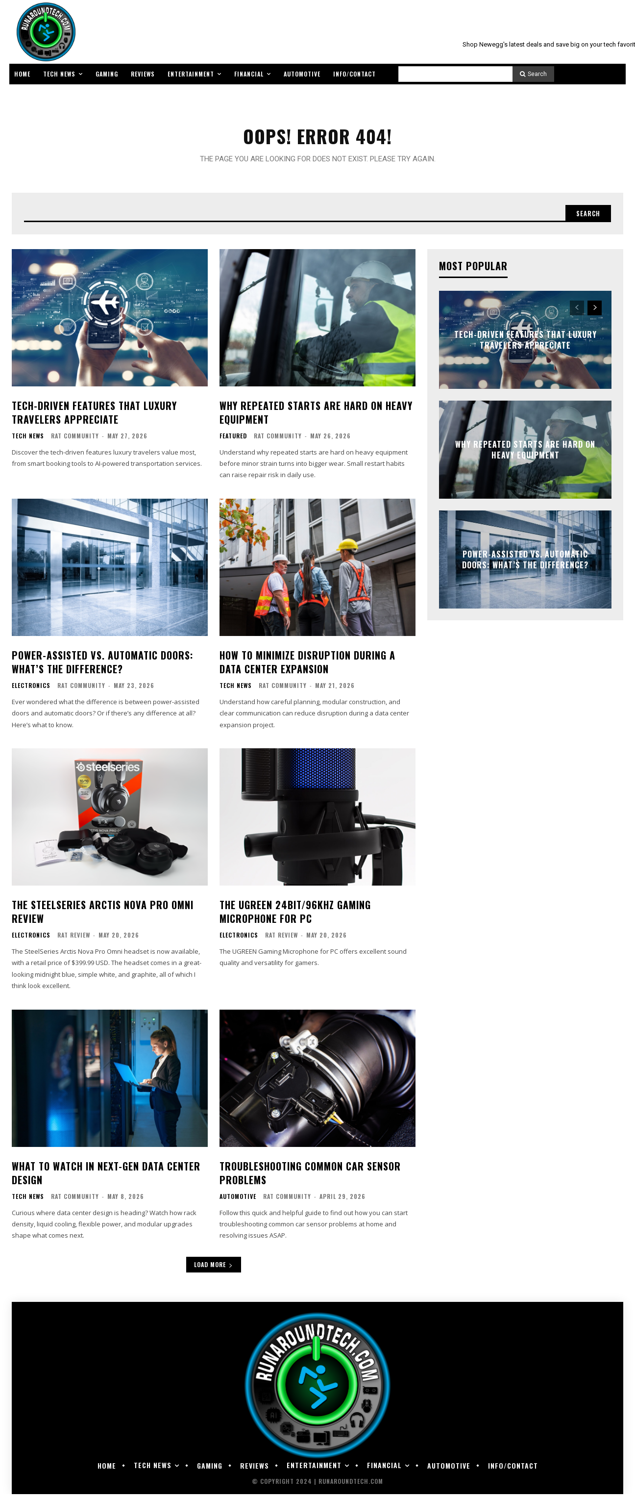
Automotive (238, 1202)
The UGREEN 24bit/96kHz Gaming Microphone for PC (295, 917)
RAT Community (75, 441)
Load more (213, 1270)
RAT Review (73, 941)
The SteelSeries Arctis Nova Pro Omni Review (103, 917)
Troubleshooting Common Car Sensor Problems (310, 1179)
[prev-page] (577, 313)
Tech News (28, 442)
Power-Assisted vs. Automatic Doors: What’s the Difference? (102, 668)
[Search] (533, 74)
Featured (233, 442)
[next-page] (594, 313)
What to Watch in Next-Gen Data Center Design (106, 1179)
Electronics (31, 691)
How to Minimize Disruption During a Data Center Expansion (307, 668)
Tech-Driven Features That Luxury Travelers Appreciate (94, 418)
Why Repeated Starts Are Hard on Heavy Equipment (316, 418)
